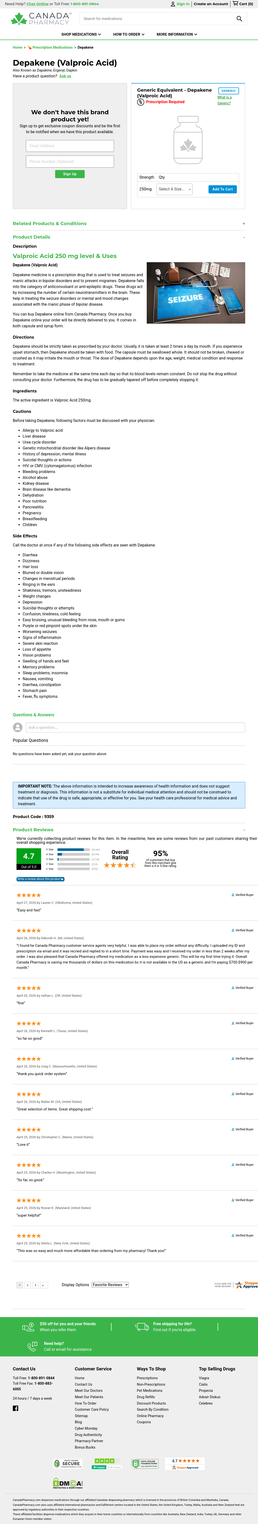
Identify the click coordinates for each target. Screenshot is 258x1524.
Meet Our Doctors (89, 1371)
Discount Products (151, 1384)
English (60, 1518)
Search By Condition (153, 1390)
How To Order (86, 1384)
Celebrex (206, 1384)
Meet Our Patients (89, 1377)
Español (24, 1518)
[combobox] (175, 189)
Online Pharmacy (150, 1396)
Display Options (75, 1284)
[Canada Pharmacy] (41, 19)
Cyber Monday (86, 1409)
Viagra (204, 1358)
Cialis (203, 1365)
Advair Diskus (209, 1377)
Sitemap (81, 1396)
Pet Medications (149, 1371)
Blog (78, 1402)
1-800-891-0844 (41, 1358)
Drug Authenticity (88, 1415)
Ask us (65, 76)
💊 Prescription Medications (50, 47)
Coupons (144, 1402)
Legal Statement (101, 1518)
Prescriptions (147, 1358)
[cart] (242, 4)
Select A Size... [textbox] (172, 189)
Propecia (206, 1371)
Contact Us (83, 1365)
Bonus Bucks (85, 1428)
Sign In (180, 4)
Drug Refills (146, 1377)
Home (18, 47)
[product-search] (239, 18)
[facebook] (15, 1387)
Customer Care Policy (92, 1390)
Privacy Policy (148, 1518)
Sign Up (70, 174)
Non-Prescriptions (151, 1365)
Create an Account (211, 4)
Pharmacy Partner (89, 1421)
